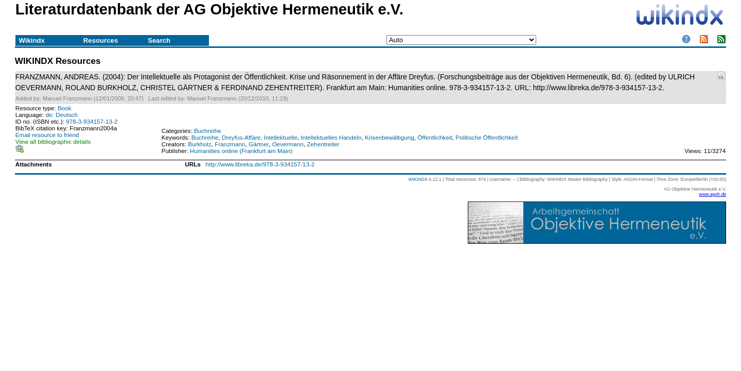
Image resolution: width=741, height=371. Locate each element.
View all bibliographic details (53, 141)
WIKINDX (418, 179)
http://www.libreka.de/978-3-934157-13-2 (260, 164)
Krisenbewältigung (389, 137)
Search (159, 40)
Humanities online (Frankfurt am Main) (241, 150)
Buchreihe (207, 130)
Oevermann (288, 144)
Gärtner (259, 144)
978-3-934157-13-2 (91, 121)
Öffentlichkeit (434, 137)
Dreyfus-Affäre (241, 137)
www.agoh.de (712, 194)
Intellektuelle (280, 137)
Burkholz (199, 144)
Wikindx (31, 40)
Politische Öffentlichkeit (486, 137)
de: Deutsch (61, 114)
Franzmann (230, 144)
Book (65, 108)
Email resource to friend (47, 134)
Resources (100, 40)
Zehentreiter (323, 144)
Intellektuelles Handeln (331, 137)
